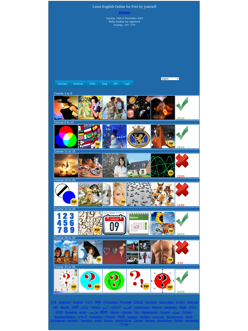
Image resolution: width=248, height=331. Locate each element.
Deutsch (151, 302)
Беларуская (175, 317)
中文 (54, 302)
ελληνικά (158, 317)
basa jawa (166, 302)
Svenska (86, 320)
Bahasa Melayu (65, 317)
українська (142, 307)
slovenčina (164, 320)
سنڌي (176, 312)
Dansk (138, 320)
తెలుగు (65, 307)
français (193, 302)
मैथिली (104, 312)
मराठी (75, 307)
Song (104, 83)
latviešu (73, 320)
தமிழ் (84, 307)
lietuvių (150, 320)
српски (126, 312)
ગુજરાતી (116, 307)
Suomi (108, 320)
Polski (178, 320)
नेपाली (121, 317)
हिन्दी (98, 302)
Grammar (78, 83)
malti (98, 320)
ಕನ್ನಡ (183, 307)
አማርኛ (82, 317)
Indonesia (96, 317)
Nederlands (149, 312)
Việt (55, 307)
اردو (105, 307)
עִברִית (124, 324)
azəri (82, 312)
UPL (116, 83)
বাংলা (88, 302)
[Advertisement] (124, 53)
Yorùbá (165, 312)
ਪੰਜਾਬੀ (59, 312)
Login (127, 83)
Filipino (110, 317)
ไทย (136, 312)
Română (71, 312)
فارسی (93, 312)
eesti (189, 317)
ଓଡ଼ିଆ (192, 307)
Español (64, 302)
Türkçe (95, 307)
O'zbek (187, 312)
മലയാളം (170, 307)
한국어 (180, 302)
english (78, 302)
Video (92, 83)
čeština (145, 317)
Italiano (157, 307)
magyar (132, 317)
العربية (128, 307)
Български (57, 320)
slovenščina (123, 320)
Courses (62, 83)
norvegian (191, 320)
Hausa (114, 312)
